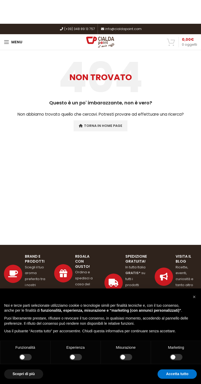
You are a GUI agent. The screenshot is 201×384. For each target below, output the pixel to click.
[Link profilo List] (176, 277)
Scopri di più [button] (24, 374)
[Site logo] (100, 41)
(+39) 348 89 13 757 (77, 29)
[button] (194, 297)
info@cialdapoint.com (121, 29)
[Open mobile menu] (13, 42)
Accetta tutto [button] (177, 374)
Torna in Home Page (100, 125)
